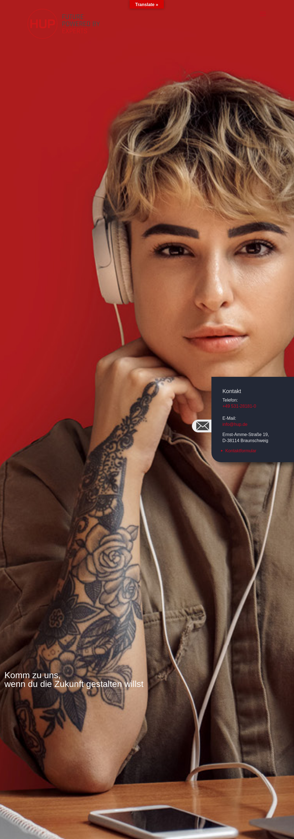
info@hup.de (234, 424)
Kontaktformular (240, 450)
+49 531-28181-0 (239, 406)
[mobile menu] (263, 14)
